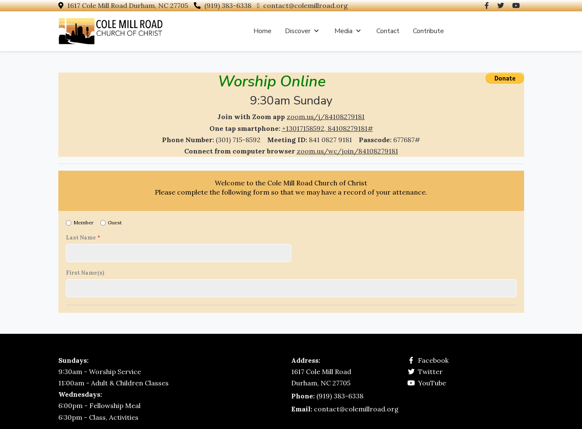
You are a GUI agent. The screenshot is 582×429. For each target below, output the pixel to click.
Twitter (430, 371)
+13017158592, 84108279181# (327, 128)
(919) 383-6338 (227, 5)
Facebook (433, 360)
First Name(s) (85, 273)
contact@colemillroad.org (305, 5)
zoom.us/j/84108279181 (326, 116)
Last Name (83, 237)
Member (83, 222)
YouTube (432, 383)
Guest (115, 222)
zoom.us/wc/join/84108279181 (347, 151)
